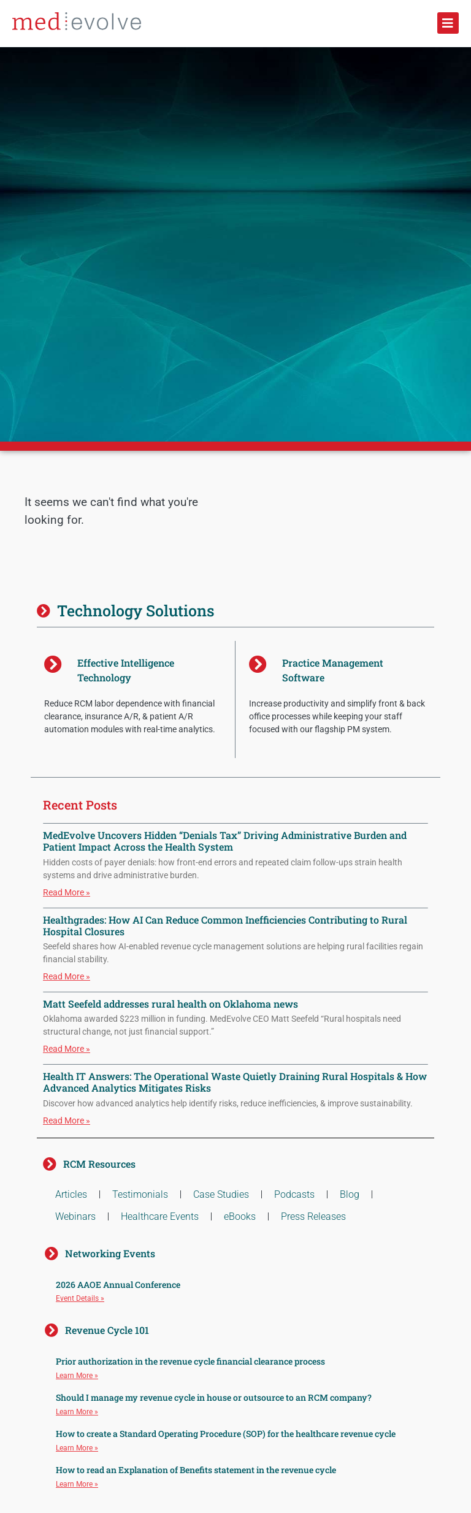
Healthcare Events (160, 1216)
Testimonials (140, 1194)
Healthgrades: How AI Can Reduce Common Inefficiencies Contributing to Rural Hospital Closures (225, 925)
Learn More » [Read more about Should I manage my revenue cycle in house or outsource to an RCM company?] (77, 1412)
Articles (71, 1194)
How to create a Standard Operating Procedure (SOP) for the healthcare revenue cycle (226, 1433)
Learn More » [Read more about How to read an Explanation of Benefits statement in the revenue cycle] (77, 1484)
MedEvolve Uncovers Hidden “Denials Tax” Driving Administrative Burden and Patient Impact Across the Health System (225, 841)
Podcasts (294, 1194)
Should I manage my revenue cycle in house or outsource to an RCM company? (214, 1397)
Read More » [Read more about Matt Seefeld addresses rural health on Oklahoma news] (66, 1049)
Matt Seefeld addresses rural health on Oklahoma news (170, 1003)
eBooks (240, 1216)
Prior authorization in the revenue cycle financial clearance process (190, 1361)
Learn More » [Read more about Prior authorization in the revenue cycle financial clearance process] (77, 1375)
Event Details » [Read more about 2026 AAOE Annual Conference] (80, 1298)
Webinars (75, 1216)
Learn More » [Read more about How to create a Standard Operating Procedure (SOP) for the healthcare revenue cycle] (77, 1448)
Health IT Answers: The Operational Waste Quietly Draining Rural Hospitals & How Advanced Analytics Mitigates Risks (235, 1082)
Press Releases (313, 1216)
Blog (349, 1194)
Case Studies (221, 1194)
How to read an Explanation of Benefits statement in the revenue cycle (196, 1470)
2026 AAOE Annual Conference (118, 1284)
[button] (448, 23)
